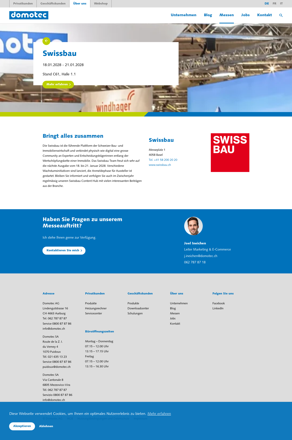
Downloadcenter (138, 308)
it (281, 3)
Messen (226, 15)
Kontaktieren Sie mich (63, 250)
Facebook (218, 303)
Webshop (101, 3)
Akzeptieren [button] (22, 426)
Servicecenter (93, 313)
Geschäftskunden (53, 3)
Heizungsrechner (96, 308)
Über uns (79, 3)
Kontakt (264, 15)
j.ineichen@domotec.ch (200, 256)
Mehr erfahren (57, 84)
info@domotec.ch (54, 328)
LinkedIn (217, 308)
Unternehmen (183, 15)
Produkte (91, 303)
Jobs (245, 15)
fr (274, 3)
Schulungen (135, 313)
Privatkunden (23, 3)
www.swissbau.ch (160, 165)
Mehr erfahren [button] (159, 414)
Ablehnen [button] (46, 426)
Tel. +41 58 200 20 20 (163, 160)
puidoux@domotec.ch (57, 367)
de (267, 3)
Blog (208, 15)
